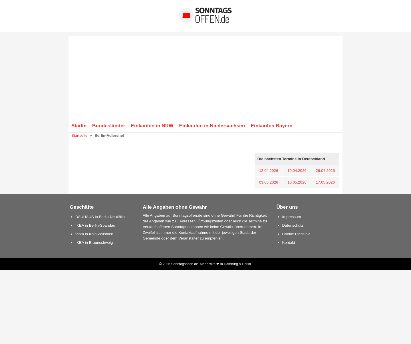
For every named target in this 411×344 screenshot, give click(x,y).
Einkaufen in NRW (152, 125)
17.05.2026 (325, 182)
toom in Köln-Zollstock (94, 234)
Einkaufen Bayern (272, 125)
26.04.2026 (325, 170)
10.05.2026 (297, 182)
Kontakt (288, 242)
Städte (78, 125)
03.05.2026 (268, 182)
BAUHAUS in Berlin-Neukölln (100, 217)
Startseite (79, 135)
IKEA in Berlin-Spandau (95, 225)
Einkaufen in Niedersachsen (212, 125)
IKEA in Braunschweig (94, 242)
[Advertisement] (205, 76)
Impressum (291, 217)
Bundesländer (108, 125)
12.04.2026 (268, 170)
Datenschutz (292, 225)
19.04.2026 (297, 170)
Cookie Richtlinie (296, 234)
